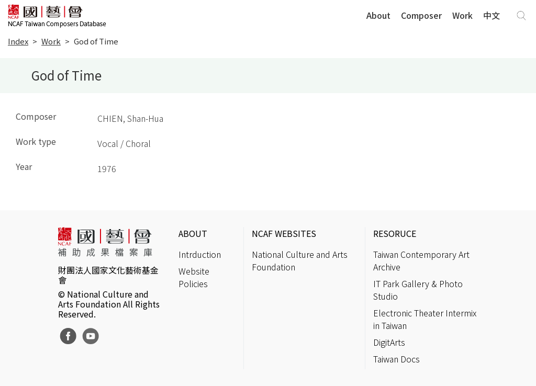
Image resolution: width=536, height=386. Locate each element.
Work (462, 15)
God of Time (96, 41)
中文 (491, 15)
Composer (421, 15)
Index (18, 41)
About (378, 15)
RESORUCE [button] (394, 233)
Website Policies (193, 277)
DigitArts (389, 342)
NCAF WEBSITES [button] (284, 233)
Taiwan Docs (396, 359)
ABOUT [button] (192, 233)
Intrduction (199, 254)
